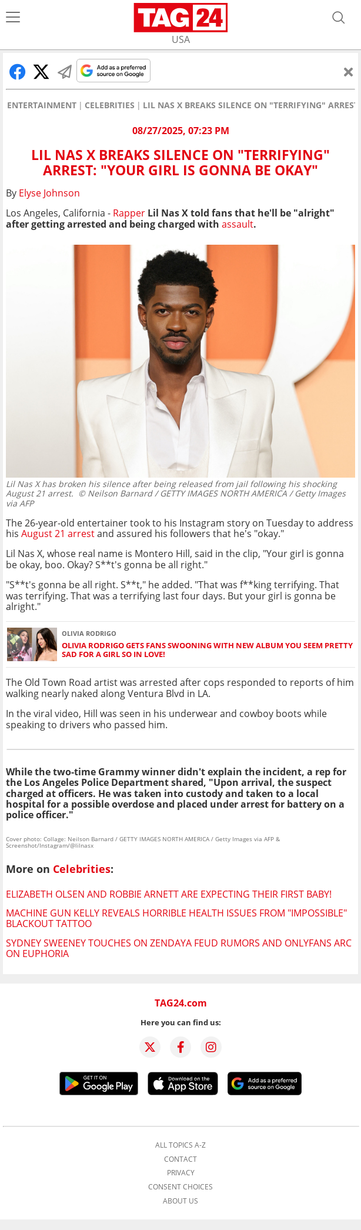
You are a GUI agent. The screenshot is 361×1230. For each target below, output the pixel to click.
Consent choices (180, 1187)
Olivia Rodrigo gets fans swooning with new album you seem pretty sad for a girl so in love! (207, 650)
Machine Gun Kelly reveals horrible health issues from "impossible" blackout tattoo (176, 918)
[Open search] (338, 17)
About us (180, 1201)
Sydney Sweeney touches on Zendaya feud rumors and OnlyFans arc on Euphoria (179, 948)
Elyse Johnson (49, 192)
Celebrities (110, 105)
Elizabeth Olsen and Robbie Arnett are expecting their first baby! (169, 894)
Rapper (129, 212)
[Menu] (13, 18)
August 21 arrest (58, 533)
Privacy (181, 1173)
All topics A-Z (180, 1145)
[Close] (348, 71)
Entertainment (41, 105)
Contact (180, 1159)
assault (237, 224)
